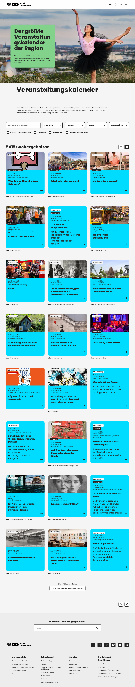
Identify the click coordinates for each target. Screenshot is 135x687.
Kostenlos (40, 132)
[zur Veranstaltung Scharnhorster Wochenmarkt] (109, 227)
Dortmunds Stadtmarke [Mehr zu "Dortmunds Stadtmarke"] (49, 682)
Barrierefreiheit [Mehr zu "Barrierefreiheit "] (75, 671)
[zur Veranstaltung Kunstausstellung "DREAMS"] (67, 496)
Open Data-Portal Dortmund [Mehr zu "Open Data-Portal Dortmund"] (80, 667)
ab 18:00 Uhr (56, 132)
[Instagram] (100, 645)
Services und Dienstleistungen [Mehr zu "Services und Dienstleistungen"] (23, 661)
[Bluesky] (113, 645)
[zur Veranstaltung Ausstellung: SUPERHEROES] (109, 335)
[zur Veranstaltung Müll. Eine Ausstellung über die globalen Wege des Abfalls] (67, 442)
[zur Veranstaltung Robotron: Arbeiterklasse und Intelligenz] (109, 442)
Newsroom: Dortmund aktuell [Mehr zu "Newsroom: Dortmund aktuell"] (23, 667)
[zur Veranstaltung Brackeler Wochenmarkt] (25, 227)
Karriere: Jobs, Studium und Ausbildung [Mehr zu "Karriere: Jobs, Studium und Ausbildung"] (51, 668)
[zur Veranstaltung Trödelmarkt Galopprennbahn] (67, 227)
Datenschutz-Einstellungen (108, 677)
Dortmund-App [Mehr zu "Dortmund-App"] (46, 661)
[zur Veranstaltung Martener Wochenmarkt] (109, 173)
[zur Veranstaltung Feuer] (25, 281)
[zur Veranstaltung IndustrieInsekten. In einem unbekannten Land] (109, 281)
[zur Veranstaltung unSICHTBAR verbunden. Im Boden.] (109, 496)
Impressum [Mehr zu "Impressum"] (102, 667)
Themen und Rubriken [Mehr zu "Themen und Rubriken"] (20, 664)
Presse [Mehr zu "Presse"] (43, 664)
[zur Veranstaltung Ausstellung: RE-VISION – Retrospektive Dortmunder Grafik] (67, 550)
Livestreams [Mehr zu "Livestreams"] (45, 676)
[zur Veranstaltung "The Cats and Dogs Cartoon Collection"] (25, 173)
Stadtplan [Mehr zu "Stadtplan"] (73, 664)
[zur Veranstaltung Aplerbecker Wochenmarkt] (67, 173)
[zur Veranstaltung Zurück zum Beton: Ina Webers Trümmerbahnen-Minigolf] (25, 442)
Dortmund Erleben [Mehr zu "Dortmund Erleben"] (19, 671)
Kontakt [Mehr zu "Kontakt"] (101, 664)
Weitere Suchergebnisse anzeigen (67, 588)
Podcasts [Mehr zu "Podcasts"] (44, 679)
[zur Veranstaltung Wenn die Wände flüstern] (109, 388)
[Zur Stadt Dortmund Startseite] (19, 4)
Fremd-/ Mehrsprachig (77, 132)
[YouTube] (120, 645)
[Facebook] (93, 645)
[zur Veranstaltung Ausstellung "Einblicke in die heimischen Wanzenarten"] (25, 335)
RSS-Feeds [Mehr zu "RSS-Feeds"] (73, 674)
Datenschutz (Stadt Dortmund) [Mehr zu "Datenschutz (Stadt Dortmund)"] (109, 674)
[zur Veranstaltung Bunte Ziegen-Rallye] (109, 550)
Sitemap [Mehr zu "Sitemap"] (72, 661)
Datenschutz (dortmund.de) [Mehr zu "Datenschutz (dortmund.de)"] (108, 670)
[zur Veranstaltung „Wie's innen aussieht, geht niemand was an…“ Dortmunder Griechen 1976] (67, 281)
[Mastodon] (106, 645)
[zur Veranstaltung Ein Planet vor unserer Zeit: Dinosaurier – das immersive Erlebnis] (25, 496)
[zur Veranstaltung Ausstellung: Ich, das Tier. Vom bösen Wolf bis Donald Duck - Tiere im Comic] (67, 388)
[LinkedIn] (126, 645)
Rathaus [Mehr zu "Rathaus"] (15, 674)
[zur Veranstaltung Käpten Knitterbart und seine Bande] (25, 388)
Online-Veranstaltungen (19, 132)
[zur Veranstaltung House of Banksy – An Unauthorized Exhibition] (67, 335)
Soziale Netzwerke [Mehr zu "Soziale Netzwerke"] (47, 672)
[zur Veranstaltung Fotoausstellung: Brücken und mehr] (25, 550)
